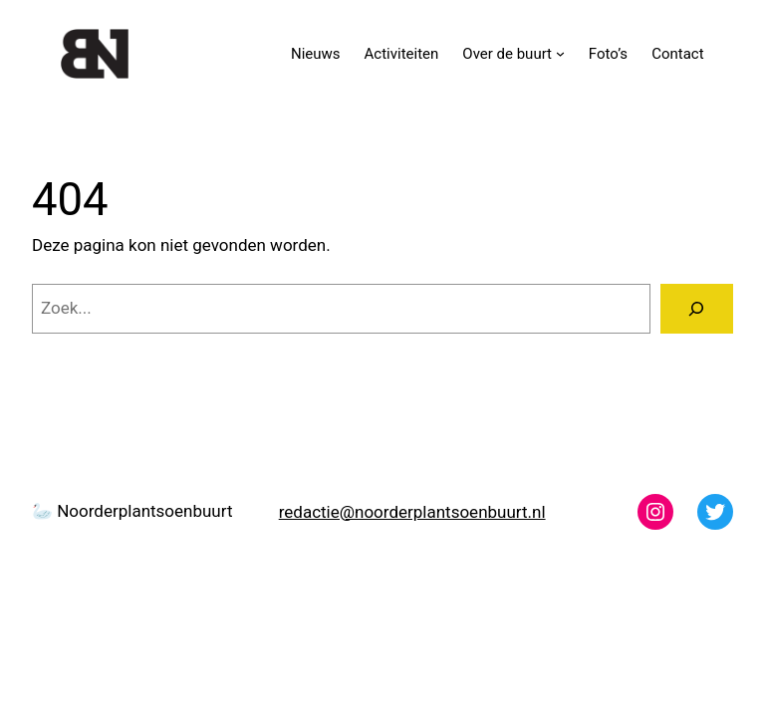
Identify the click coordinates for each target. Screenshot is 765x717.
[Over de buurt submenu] (560, 53)
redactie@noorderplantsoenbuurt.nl (412, 512)
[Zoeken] (696, 309)
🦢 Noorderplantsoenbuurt (132, 511)
